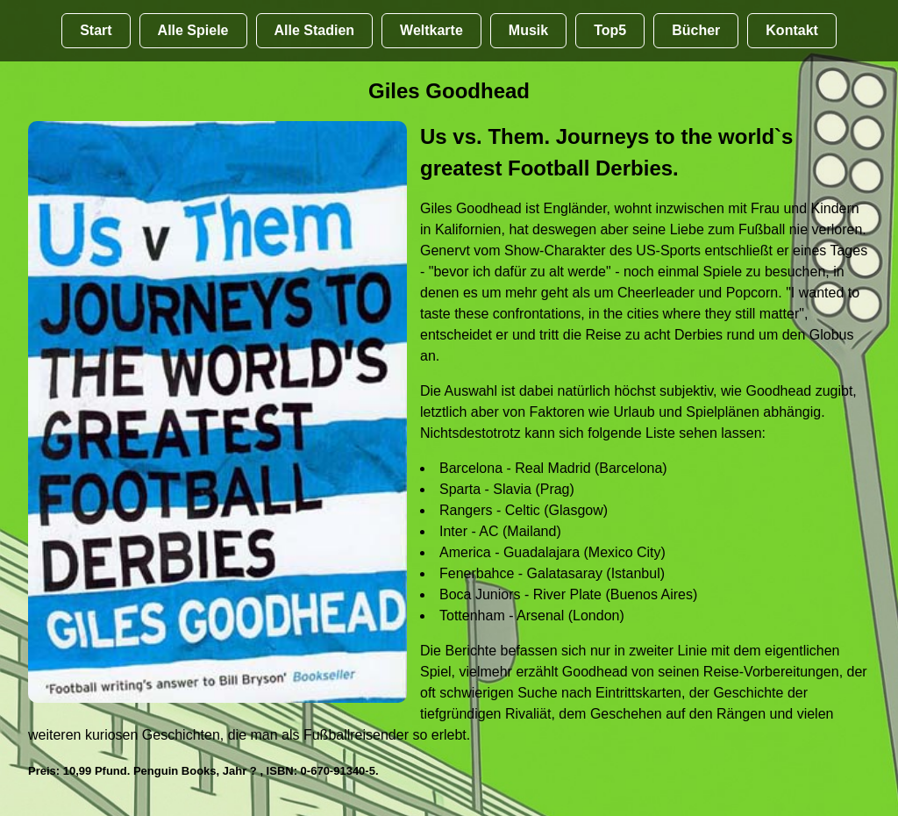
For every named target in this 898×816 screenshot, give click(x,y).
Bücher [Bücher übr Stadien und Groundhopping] (696, 30)
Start (95, 30)
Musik (528, 30)
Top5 (610, 30)
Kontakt (792, 30)
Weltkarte (431, 30)
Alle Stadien (314, 30)
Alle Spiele (193, 30)
